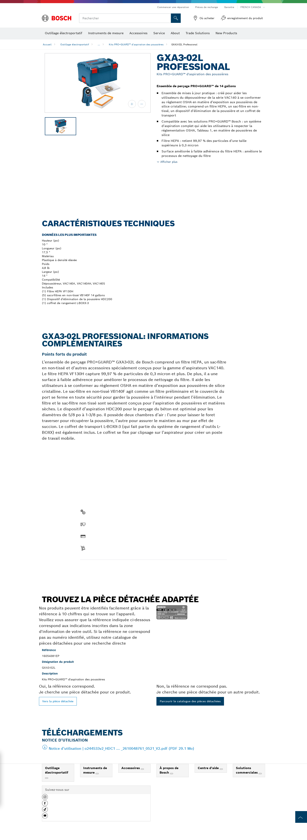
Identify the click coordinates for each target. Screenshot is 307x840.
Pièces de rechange (206, 7)
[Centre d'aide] (221, 769)
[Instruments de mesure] (97, 773)
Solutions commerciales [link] (247, 770)
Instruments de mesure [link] (95, 770)
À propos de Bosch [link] (169, 770)
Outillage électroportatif (74, 44)
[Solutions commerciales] (260, 773)
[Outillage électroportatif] (46, 778)
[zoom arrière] (142, 104)
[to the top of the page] (301, 817)
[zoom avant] (132, 104)
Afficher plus (168, 162)
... (99, 44)
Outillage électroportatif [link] (56, 770)
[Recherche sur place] (176, 18)
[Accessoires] (142, 769)
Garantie (229, 7)
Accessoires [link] (131, 768)
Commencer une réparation (173, 7)
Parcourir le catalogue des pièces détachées (190, 701)
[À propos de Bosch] (171, 773)
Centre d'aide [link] (209, 768)
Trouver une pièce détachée (102, 568)
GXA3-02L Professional (184, 44)
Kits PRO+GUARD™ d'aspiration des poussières (136, 44)
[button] (45, 798)
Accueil (47, 44)
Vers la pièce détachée (57, 701)
